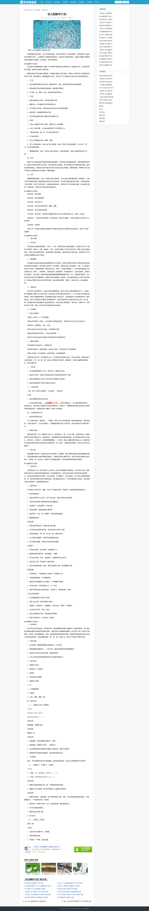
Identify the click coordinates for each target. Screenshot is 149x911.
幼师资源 (73, 2)
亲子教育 (57, 2)
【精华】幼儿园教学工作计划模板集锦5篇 (112, 13)
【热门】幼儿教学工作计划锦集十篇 (110, 22)
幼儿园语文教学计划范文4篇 (108, 62)
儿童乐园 (89, 2)
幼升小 (97, 2)
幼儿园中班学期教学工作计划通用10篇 (79, 901)
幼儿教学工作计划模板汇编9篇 (35, 889)
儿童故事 (81, 2)
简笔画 (101, 106)
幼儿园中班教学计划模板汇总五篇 (36, 897)
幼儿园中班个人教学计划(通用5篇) (110, 19)
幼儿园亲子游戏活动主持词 (107, 81)
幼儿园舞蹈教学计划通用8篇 (37, 901)
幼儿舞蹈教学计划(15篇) (106, 16)
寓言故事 (102, 118)
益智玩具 (102, 121)
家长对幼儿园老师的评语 (107, 103)
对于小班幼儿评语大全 (106, 88)
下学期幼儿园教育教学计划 (107, 85)
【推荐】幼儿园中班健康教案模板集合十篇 (112, 91)
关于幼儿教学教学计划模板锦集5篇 (69, 891)
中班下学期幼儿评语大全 (107, 100)
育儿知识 (49, 2)
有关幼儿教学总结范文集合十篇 (109, 75)
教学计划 (45, 10)
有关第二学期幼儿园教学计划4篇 (68, 886)
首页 (41, 2)
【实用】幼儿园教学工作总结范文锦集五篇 (112, 94)
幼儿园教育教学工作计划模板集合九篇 (38, 886)
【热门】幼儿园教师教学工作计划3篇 (69, 883)
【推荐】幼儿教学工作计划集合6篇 (36, 891)
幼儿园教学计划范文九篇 (65, 897)
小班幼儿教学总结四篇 (106, 97)
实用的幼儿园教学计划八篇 (34, 883)
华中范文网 (72, 908)
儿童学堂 (65, 2)
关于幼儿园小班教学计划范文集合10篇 (70, 894)
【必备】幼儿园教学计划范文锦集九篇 (38, 894)
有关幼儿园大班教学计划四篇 (67, 889)
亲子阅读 (102, 112)
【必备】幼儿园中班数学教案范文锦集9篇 (112, 78)
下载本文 (70, 18)
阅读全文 (64, 18)
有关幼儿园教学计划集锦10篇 (108, 65)
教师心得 (102, 115)
